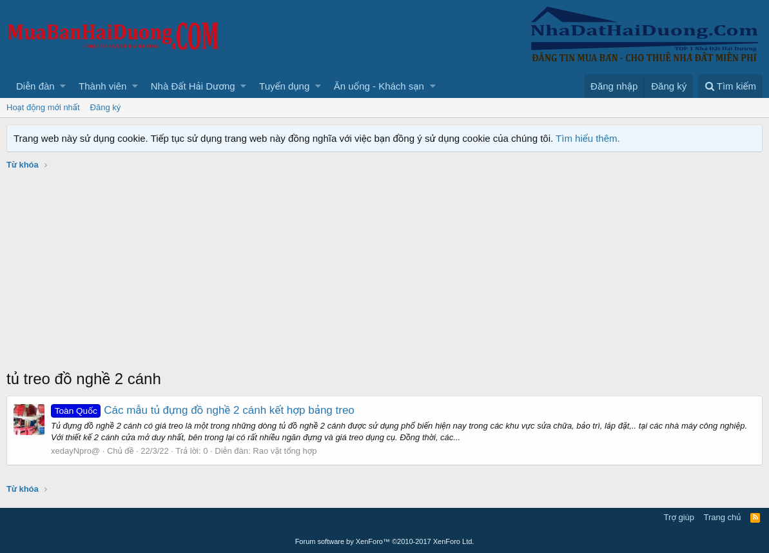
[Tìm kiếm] (730, 86)
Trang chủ (722, 517)
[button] (63, 86)
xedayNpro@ (75, 451)
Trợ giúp (679, 517)
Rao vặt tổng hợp (284, 451)
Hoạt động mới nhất (43, 107)
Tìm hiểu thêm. (588, 138)
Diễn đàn (35, 86)
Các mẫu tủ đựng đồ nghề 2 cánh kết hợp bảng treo (203, 410)
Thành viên (102, 86)
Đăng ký (105, 107)
